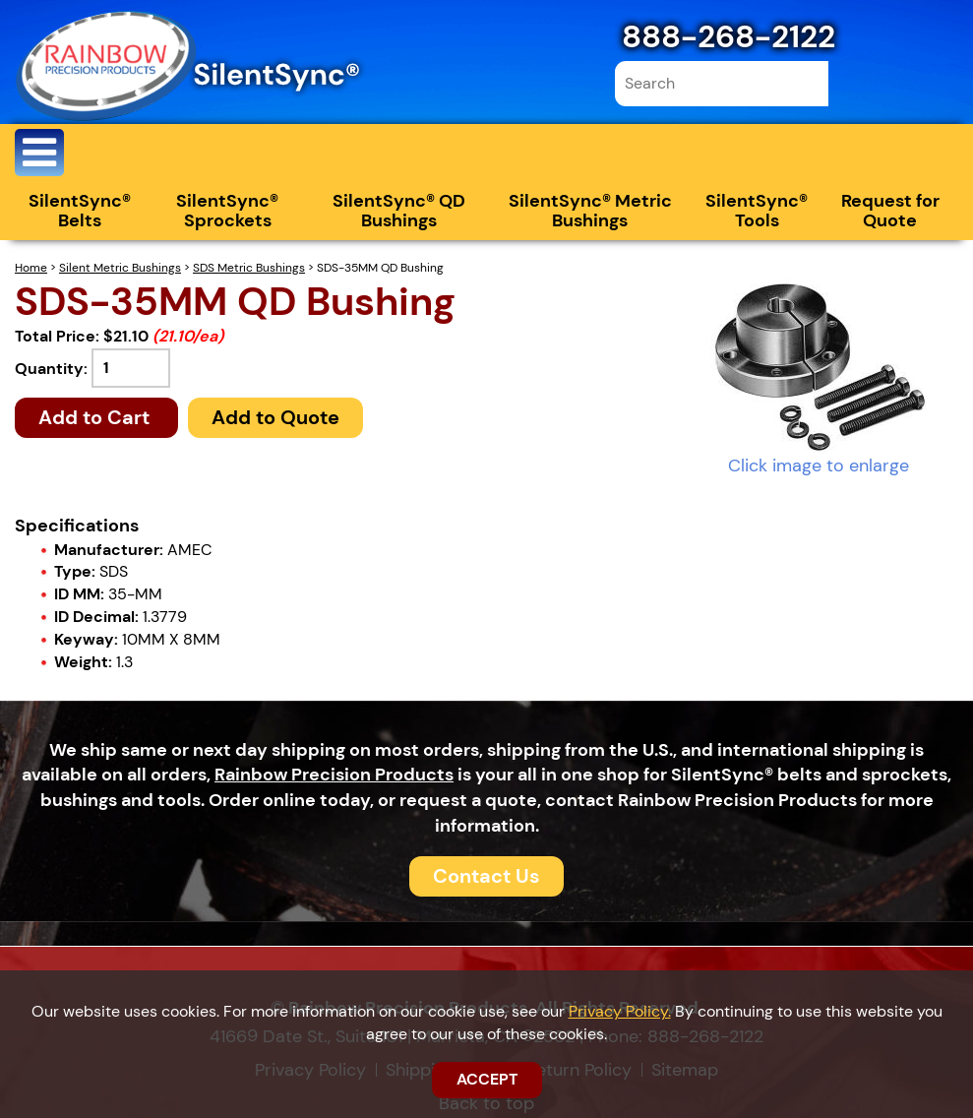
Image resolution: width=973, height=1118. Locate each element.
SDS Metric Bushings (249, 268)
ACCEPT (486, 1079)
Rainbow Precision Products (334, 774)
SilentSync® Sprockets (227, 210)
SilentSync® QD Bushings (399, 210)
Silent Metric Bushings (120, 268)
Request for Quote (890, 210)
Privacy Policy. (620, 1011)
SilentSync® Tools (756, 210)
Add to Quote (275, 417)
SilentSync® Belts (80, 210)
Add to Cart (96, 417)
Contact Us (486, 876)
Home (31, 268)
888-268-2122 (728, 36)
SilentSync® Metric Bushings (590, 210)
